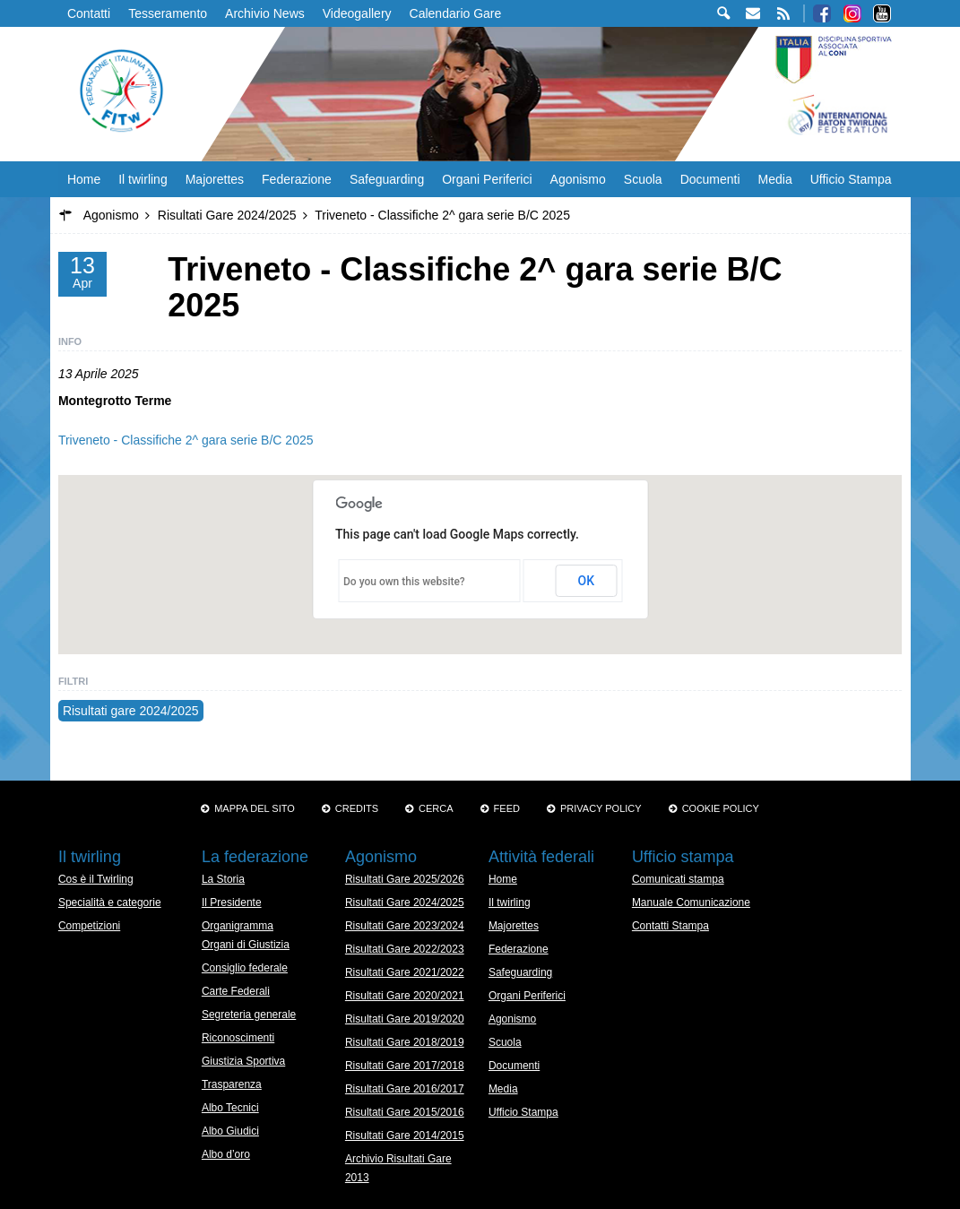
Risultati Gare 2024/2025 (404, 902)
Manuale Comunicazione (691, 902)
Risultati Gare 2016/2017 (404, 1089)
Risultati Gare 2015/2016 (404, 1112)
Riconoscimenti (238, 1038)
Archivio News (265, 13)
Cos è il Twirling (96, 879)
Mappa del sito (254, 808)
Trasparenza (232, 1084)
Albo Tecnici (230, 1107)
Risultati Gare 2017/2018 (404, 1065)
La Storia (223, 879)
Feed (507, 808)
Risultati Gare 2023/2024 (404, 926)
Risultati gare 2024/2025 (131, 711)
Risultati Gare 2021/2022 (404, 972)
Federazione (297, 179)
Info (70, 341)
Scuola (643, 179)
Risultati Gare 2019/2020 (404, 1019)
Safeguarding (387, 179)
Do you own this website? (404, 581)
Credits (356, 808)
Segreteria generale (249, 1014)
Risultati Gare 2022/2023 (404, 949)
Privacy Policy (601, 808)
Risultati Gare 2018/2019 (404, 1042)
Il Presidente (232, 902)
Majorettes (215, 179)
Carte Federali (236, 991)
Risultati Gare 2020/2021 (404, 995)
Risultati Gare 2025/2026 (404, 879)
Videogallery (357, 13)
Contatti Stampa (670, 926)
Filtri (73, 681)
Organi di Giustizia (246, 944)
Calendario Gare (456, 13)
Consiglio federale (245, 968)
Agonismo (578, 179)
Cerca (436, 808)
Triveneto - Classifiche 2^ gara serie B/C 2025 (186, 440)
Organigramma (237, 926)
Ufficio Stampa (851, 179)
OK (586, 581)
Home (83, 179)
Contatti (88, 13)
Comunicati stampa (678, 879)
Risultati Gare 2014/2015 (404, 1135)
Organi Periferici (487, 179)
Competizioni (89, 926)
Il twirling (142, 179)
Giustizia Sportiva (243, 1061)
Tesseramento (167, 13)
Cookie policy (720, 808)
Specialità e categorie (109, 902)
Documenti (710, 179)
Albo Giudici (230, 1131)
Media (775, 179)
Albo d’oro (226, 1154)
